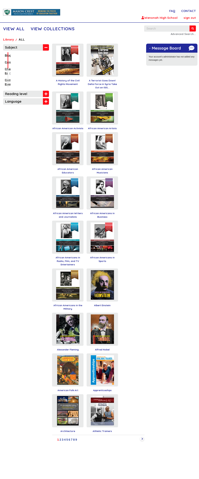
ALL (22, 39)
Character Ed (13, 69)
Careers (10, 62)
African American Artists (102, 128)
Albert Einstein (102, 305)
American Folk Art (68, 390)
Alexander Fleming (68, 349)
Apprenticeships (102, 390)
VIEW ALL (14, 28)
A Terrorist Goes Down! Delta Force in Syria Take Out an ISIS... (102, 84)
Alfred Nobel (102, 349)
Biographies (13, 55)
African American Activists (67, 128)
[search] (193, 28)
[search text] (167, 28)
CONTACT (188, 11)
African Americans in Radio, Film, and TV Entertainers (68, 261)
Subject (11, 47)
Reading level (16, 94)
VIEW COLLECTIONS (53, 28)
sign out (190, 18)
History (9, 82)
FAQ (172, 11)
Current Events (15, 75)
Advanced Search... (183, 34)
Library (8, 39)
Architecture (67, 431)
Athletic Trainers (102, 431)
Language (13, 101)
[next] (142, 439)
